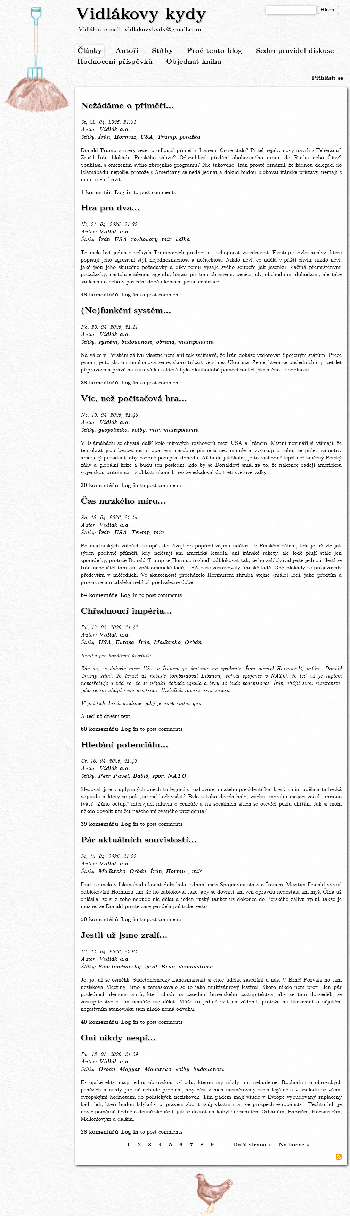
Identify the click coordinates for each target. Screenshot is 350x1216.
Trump (166, 137)
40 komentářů (99, 1022)
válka (182, 239)
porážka (189, 137)
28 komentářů (99, 1132)
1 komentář (96, 192)
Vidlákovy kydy (140, 14)
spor (157, 776)
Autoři (126, 51)
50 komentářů (99, 919)
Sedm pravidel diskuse (295, 51)
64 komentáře (99, 595)
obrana (165, 342)
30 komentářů (99, 485)
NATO (176, 776)
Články (89, 51)
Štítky (162, 51)
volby (138, 430)
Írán (104, 137)
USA (146, 137)
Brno (167, 967)
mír (166, 239)
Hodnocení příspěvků (115, 61)
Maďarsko (166, 643)
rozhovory (144, 239)
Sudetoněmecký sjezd (127, 967)
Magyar (129, 1069)
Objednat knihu (193, 61)
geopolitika (112, 430)
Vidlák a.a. (114, 130)
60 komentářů (99, 729)
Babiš (140, 776)
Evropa (124, 643)
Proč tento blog (214, 51)
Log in (123, 192)
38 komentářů (99, 382)
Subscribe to (339, 1157)
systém (107, 342)
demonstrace (195, 967)
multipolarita (195, 342)
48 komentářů (99, 294)
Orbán (192, 643)
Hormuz (125, 137)
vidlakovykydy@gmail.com (162, 30)
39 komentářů (99, 824)
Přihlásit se (327, 78)
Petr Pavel (113, 776)
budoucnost (136, 342)
